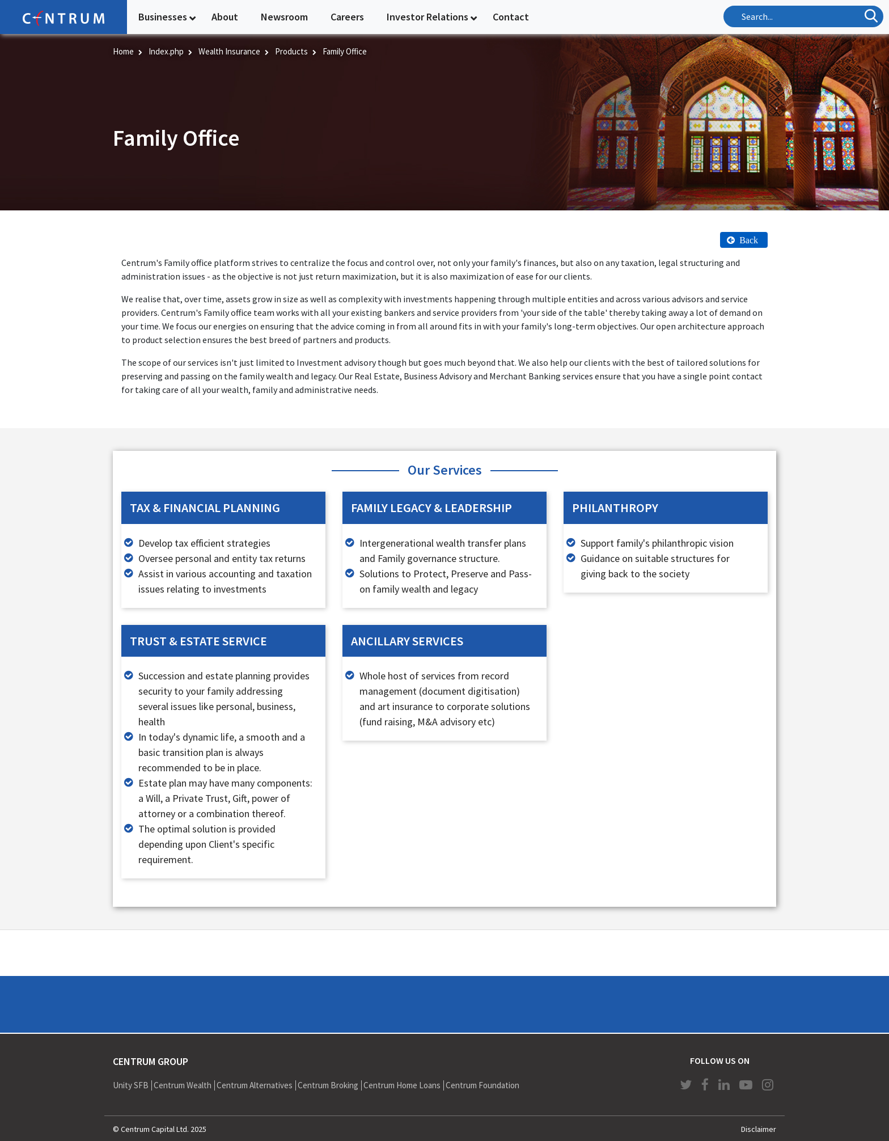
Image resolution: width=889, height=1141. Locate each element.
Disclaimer (758, 1129)
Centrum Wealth (182, 1085)
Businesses (162, 16)
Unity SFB (131, 1085)
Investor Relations (427, 16)
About (224, 16)
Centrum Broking (328, 1085)
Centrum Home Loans (402, 1085)
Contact (511, 16)
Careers (347, 16)
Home (123, 51)
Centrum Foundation (482, 1085)
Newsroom (284, 16)
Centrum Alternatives (255, 1085)
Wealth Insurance (229, 51)
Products (291, 51)
